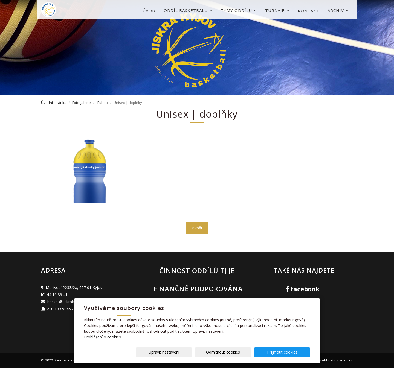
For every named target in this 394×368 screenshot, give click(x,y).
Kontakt (308, 10)
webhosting (328, 360)
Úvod (149, 10)
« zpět (197, 227)
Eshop (102, 102)
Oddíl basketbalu (188, 10)
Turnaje (277, 10)
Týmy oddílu (239, 10)
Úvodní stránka (53, 102)
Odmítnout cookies (244, 352)
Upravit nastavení (199, 352)
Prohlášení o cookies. (103, 337)
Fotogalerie (81, 102)
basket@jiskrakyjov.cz (66, 301)
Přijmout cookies (289, 352)
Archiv (338, 10)
